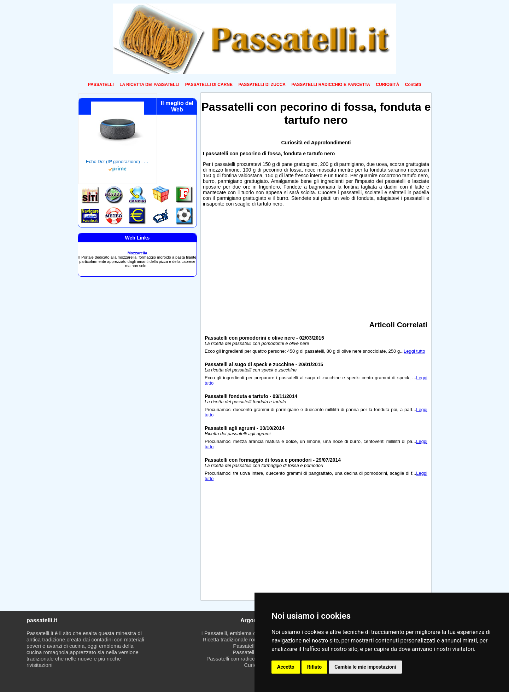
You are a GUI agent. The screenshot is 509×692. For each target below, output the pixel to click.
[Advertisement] (316, 261)
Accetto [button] (285, 667)
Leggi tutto (414, 351)
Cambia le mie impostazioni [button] (365, 667)
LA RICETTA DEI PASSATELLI (149, 84)
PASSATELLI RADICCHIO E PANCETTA (330, 84)
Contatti (413, 84)
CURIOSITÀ (387, 84)
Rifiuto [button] (314, 667)
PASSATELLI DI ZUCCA (262, 84)
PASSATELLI (101, 84)
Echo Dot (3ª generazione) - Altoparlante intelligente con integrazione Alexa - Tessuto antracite (118, 161)
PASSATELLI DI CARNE (209, 84)
